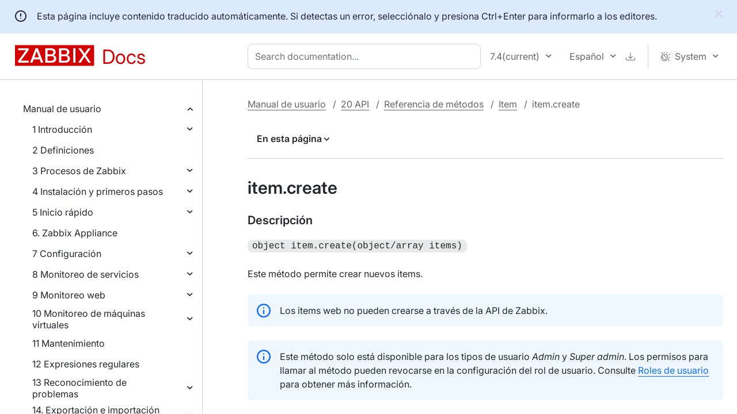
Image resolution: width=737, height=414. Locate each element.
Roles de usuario (673, 369)
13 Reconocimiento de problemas (79, 388)
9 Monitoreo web (68, 295)
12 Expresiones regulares (85, 364)
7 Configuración (66, 253)
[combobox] (366, 56)
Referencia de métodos (434, 104)
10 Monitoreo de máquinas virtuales (88, 319)
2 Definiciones (63, 150)
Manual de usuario (62, 108)
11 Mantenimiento (68, 343)
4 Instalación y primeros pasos (97, 191)
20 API (355, 104)
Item (508, 104)
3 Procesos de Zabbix (79, 171)
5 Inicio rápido (62, 212)
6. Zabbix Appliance (74, 233)
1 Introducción (62, 129)
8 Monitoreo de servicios (85, 274)
